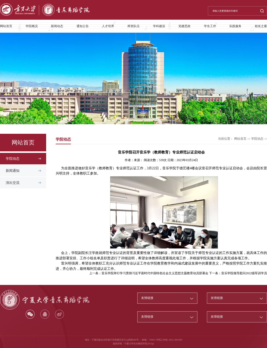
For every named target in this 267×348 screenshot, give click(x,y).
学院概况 (32, 26)
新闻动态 (57, 26)
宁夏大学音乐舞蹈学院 (135, 343)
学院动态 (12, 159)
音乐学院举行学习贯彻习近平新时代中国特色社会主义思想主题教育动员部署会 (154, 273)
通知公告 (82, 26)
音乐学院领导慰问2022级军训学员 (244, 273)
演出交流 (12, 183)
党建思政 (184, 26)
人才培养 (108, 26)
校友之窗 (261, 26)
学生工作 (210, 26)
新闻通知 (12, 171)
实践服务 (235, 26)
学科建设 (159, 26)
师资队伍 (133, 26)
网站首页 (6, 26)
